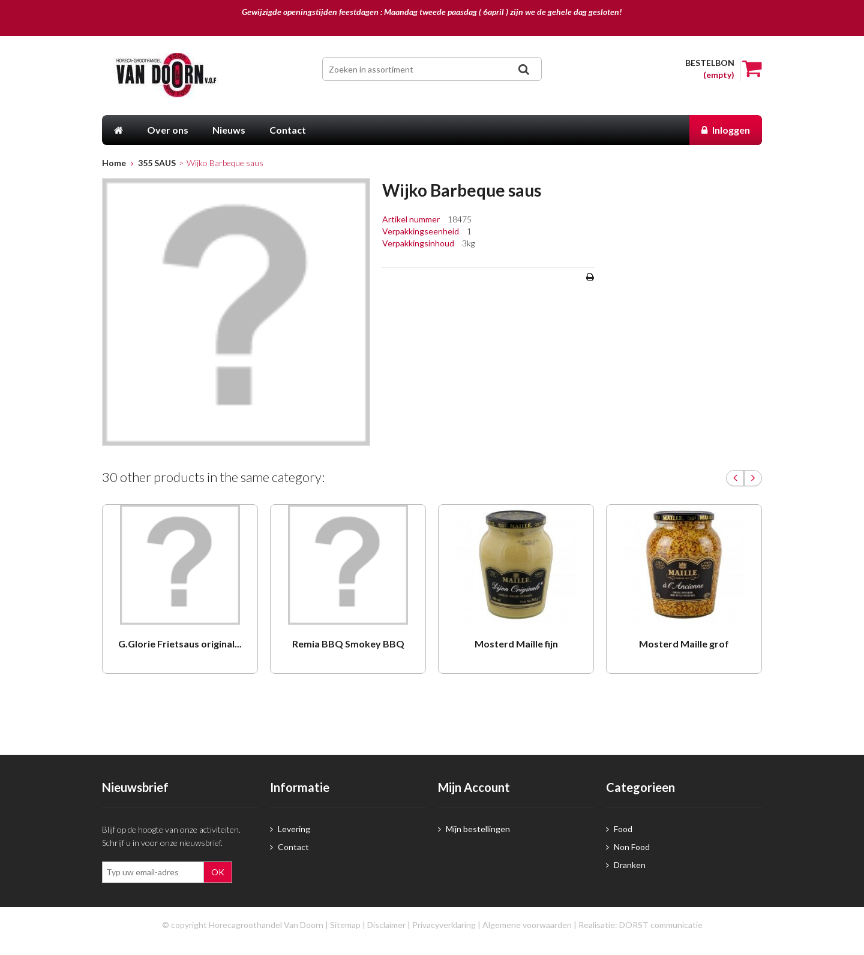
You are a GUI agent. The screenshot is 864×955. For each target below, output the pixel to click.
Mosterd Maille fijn (516, 643)
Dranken (626, 865)
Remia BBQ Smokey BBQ (348, 643)
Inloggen (725, 129)
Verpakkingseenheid (421, 231)
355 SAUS (157, 163)
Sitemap (345, 925)
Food (619, 829)
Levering (290, 829)
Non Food (628, 847)
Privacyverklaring (444, 925)
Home (114, 163)
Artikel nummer (412, 219)
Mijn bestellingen (474, 829)
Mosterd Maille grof (684, 643)
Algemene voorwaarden (527, 925)
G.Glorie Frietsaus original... (180, 643)
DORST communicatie (661, 925)
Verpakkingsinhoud (419, 243)
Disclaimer (386, 925)
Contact (289, 847)
